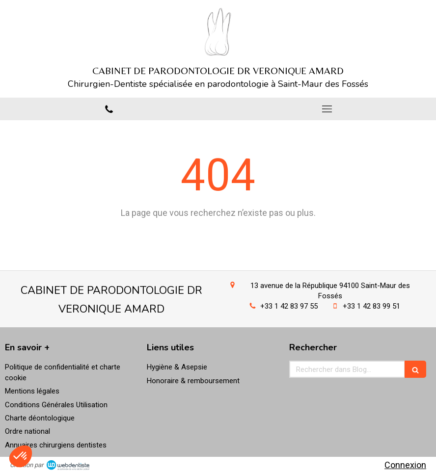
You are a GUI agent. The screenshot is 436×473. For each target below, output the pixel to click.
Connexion (405, 465)
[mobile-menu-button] (327, 109)
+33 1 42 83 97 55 (289, 306)
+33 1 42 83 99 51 (371, 306)
